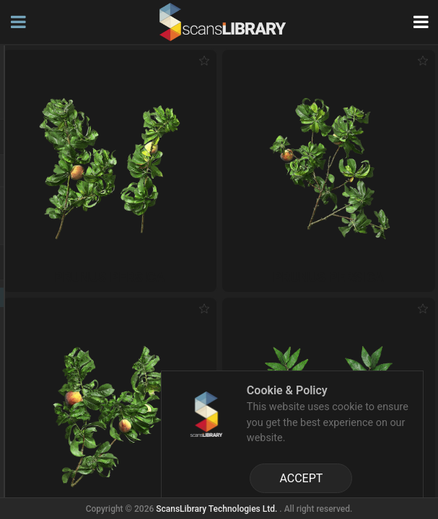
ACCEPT (301, 478)
